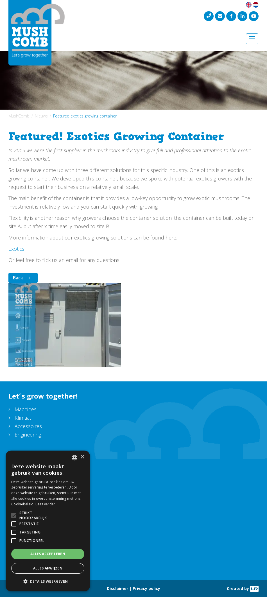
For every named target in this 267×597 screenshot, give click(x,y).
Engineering (28, 434)
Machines (26, 409)
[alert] (48, 521)
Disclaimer (117, 588)
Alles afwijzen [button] (48, 568)
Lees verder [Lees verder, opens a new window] (45, 504)
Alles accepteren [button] (47, 553)
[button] (47, 581)
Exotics (16, 248)
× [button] (82, 457)
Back (18, 278)
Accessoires (28, 426)
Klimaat (23, 417)
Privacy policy (146, 588)
